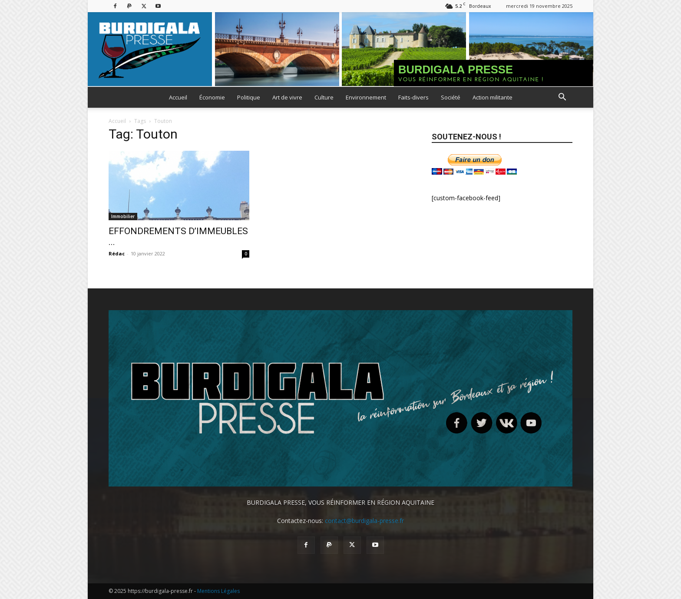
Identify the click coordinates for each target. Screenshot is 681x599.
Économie (212, 97)
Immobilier (123, 216)
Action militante (492, 97)
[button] (562, 98)
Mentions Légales (218, 591)
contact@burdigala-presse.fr (364, 520)
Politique (248, 97)
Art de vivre (287, 97)
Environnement (366, 97)
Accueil (178, 97)
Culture (324, 97)
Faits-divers (413, 97)
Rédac (117, 253)
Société (450, 97)
